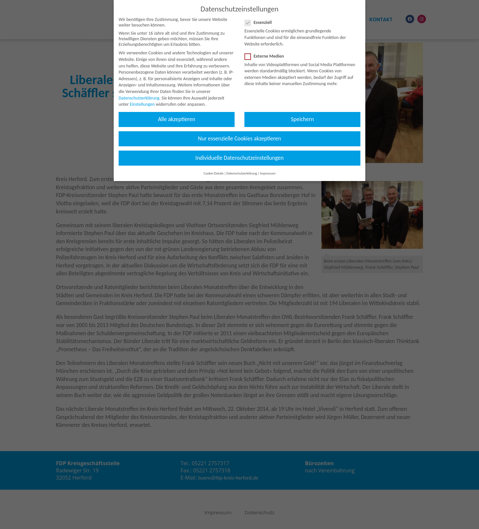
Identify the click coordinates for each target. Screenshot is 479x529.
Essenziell (260, 15)
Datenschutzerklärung (139, 91)
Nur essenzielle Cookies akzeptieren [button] (239, 131)
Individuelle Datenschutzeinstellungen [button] (239, 151)
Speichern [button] (302, 112)
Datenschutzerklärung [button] (241, 166)
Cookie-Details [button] (213, 166)
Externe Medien (266, 49)
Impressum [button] (267, 166)
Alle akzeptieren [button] (176, 112)
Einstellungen (142, 97)
